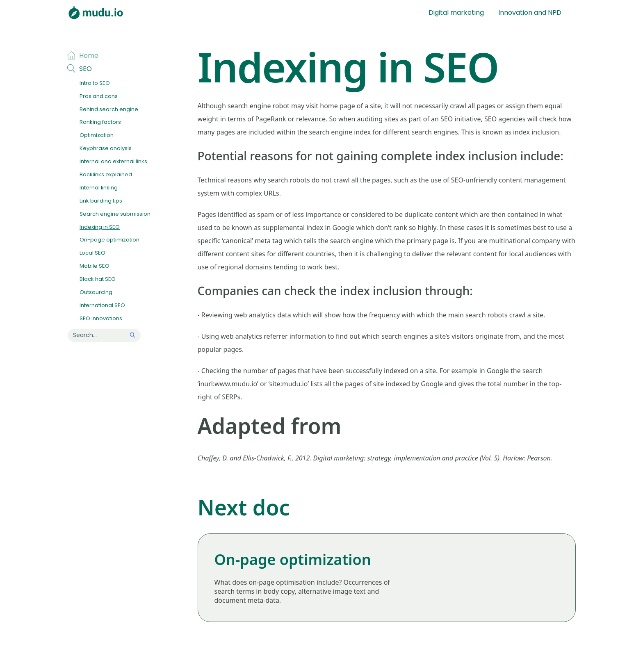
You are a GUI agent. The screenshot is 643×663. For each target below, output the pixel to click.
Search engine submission (115, 214)
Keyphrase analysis (106, 148)
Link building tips (101, 201)
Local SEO (92, 253)
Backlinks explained (106, 174)
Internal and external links (113, 161)
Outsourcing (96, 292)
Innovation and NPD (529, 12)
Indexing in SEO (100, 227)
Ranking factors (100, 122)
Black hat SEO (98, 279)
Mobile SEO (94, 266)
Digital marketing (456, 12)
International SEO (102, 305)
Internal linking (99, 188)
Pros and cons (99, 96)
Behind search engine (109, 109)
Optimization (97, 135)
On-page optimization (109, 240)
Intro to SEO (95, 83)
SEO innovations (101, 318)
